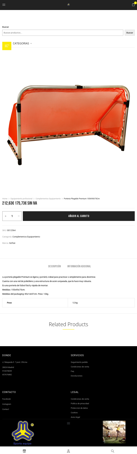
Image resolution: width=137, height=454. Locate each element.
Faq (72, 371)
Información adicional (79, 266)
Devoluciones (76, 376)
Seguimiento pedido (79, 362)
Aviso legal (75, 417)
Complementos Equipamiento (48, 198)
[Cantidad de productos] (12, 216)
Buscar (5, 27)
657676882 (7, 374)
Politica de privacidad (80, 403)
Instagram (6, 404)
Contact (5, 409)
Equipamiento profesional (21, 198)
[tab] (54, 267)
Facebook (6, 399)
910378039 (7, 371)
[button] (133, 5)
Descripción (54, 266)
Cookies (74, 412)
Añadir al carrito (78, 216)
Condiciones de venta (80, 367)
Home (4, 198)
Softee (12, 243)
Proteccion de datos (79, 408)
